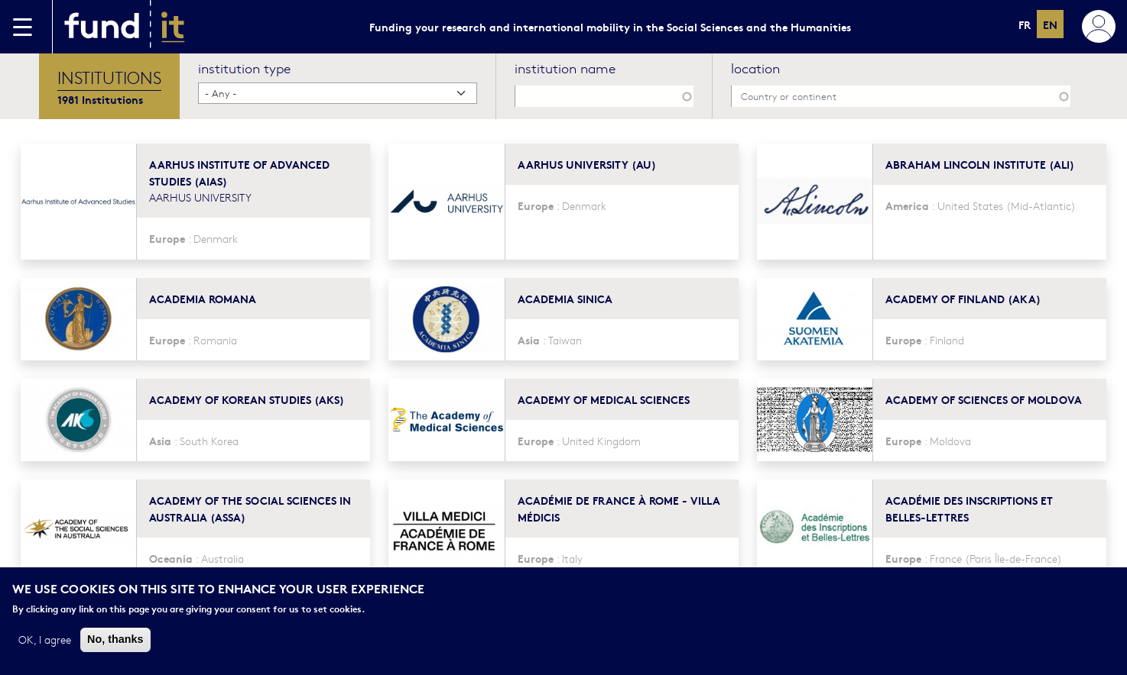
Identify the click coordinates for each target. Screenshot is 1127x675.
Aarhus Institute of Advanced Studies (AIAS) (239, 172)
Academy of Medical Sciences (604, 399)
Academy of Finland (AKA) (963, 298)
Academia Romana (202, 298)
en (1050, 24)
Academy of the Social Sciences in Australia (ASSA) (250, 508)
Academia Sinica (565, 298)
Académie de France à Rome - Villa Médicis (619, 508)
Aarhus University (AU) (587, 164)
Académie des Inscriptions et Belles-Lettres (969, 508)
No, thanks (115, 640)
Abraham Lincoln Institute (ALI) (979, 164)
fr (1024, 24)
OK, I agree (44, 640)
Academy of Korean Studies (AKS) (246, 399)
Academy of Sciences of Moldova (983, 399)
